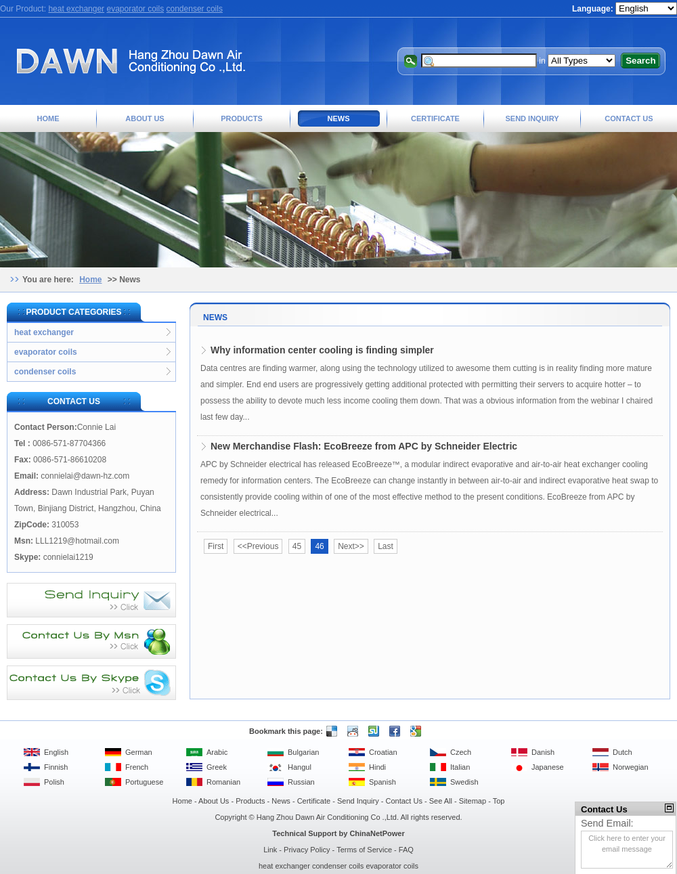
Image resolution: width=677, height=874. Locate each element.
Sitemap (472, 801)
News (339, 118)
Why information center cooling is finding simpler (322, 350)
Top (499, 801)
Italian (460, 767)
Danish (542, 752)
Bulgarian (303, 752)
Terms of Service (364, 850)
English (56, 752)
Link (270, 850)
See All (440, 801)
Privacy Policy (307, 850)
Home (48, 118)
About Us (144, 118)
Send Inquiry (532, 118)
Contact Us (629, 118)
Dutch (622, 752)
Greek (216, 767)
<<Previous (258, 546)
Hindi (377, 767)
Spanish (382, 782)
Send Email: (607, 823)
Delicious (330, 731)
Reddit (351, 731)
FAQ (406, 850)
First (215, 546)
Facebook (393, 731)
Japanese (547, 767)
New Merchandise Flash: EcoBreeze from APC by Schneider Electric (364, 446)
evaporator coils (135, 9)
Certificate (435, 118)
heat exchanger (76, 9)
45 (296, 546)
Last (385, 546)
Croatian (383, 752)
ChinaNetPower (376, 833)
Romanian (223, 782)
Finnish (56, 767)
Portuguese (144, 782)
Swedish (464, 782)
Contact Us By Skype (91, 682)
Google (414, 731)
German (138, 752)
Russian (301, 782)
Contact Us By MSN (91, 641)
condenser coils (195, 9)
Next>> (351, 546)
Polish (54, 782)
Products (242, 118)
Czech (460, 752)
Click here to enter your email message (627, 850)
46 (319, 546)
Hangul (299, 767)
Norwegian (631, 767)
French (136, 767)
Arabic (216, 752)
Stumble (372, 731)
